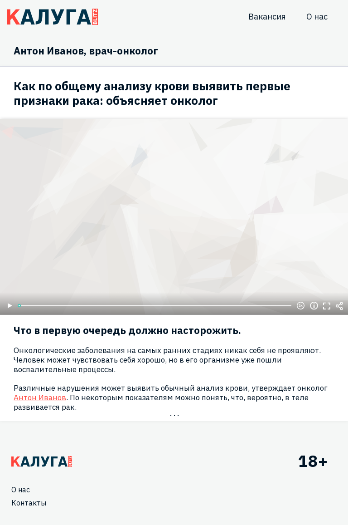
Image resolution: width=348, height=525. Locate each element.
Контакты (28, 502)
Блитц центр (52, 17)
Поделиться (339, 305)
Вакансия (267, 16)
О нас (317, 16)
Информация (314, 305)
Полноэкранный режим (326, 305)
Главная (41, 461)
